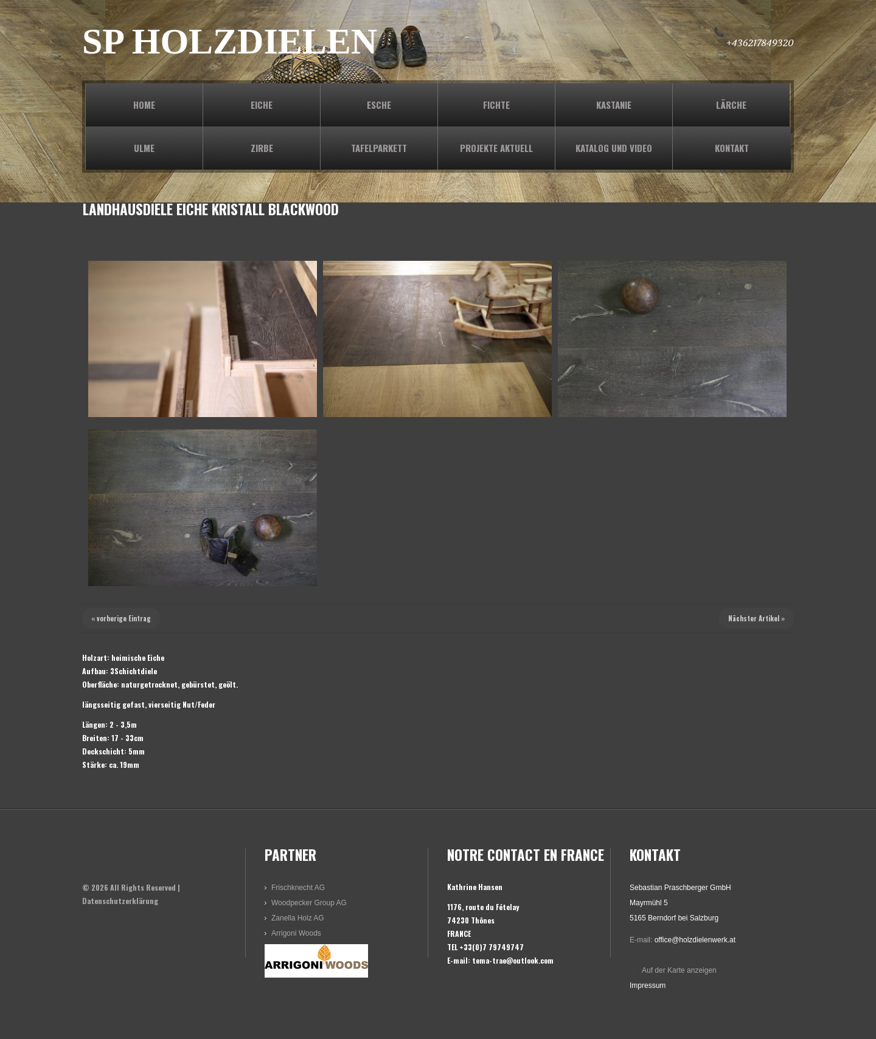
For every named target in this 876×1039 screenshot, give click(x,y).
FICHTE (496, 104)
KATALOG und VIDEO (613, 147)
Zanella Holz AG (297, 918)
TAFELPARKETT (379, 147)
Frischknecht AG (298, 887)
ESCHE (379, 104)
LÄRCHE (731, 104)
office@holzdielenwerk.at (695, 940)
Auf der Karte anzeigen (679, 970)
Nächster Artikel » (756, 618)
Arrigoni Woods (296, 933)
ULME (144, 147)
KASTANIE (613, 104)
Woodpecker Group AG (309, 903)
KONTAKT (732, 147)
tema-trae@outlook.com (513, 960)
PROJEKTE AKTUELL (496, 147)
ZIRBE (262, 147)
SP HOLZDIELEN (229, 41)
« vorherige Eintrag (121, 618)
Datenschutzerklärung (120, 901)
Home (144, 104)
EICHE (262, 104)
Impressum (648, 985)
